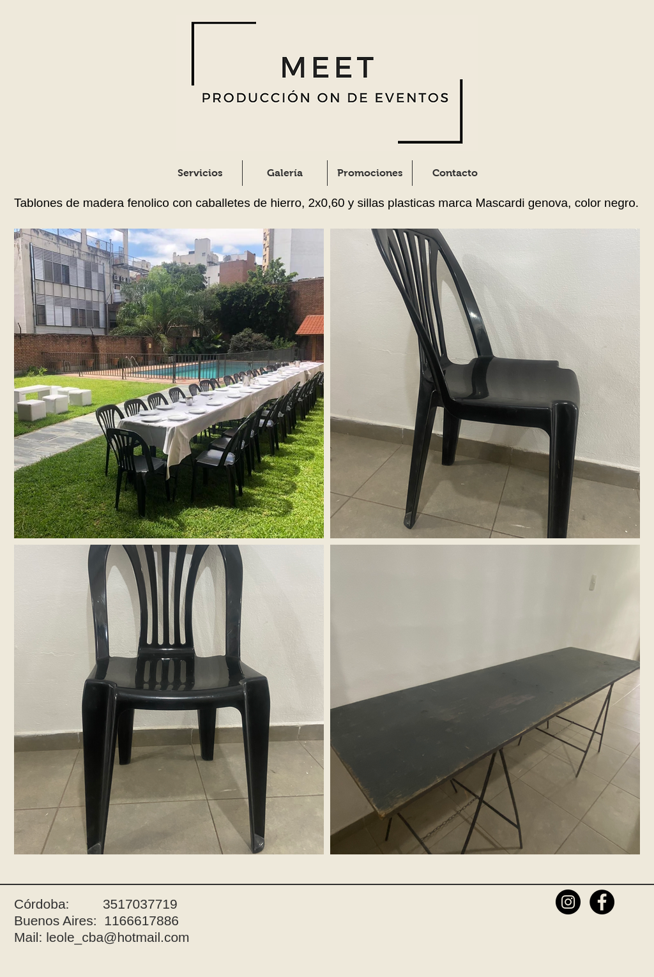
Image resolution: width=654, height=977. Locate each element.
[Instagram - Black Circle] (568, 902)
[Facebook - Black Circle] (601, 902)
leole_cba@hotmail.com (117, 937)
